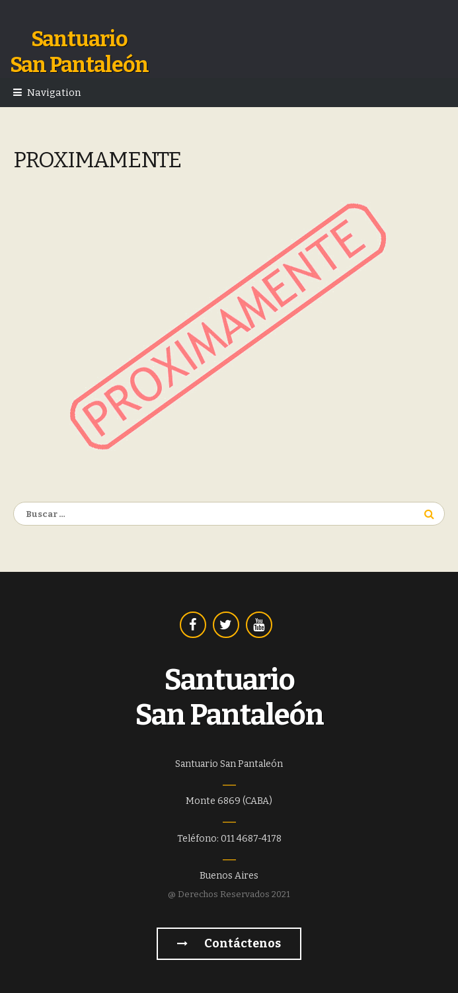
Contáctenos (229, 943)
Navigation (54, 93)
